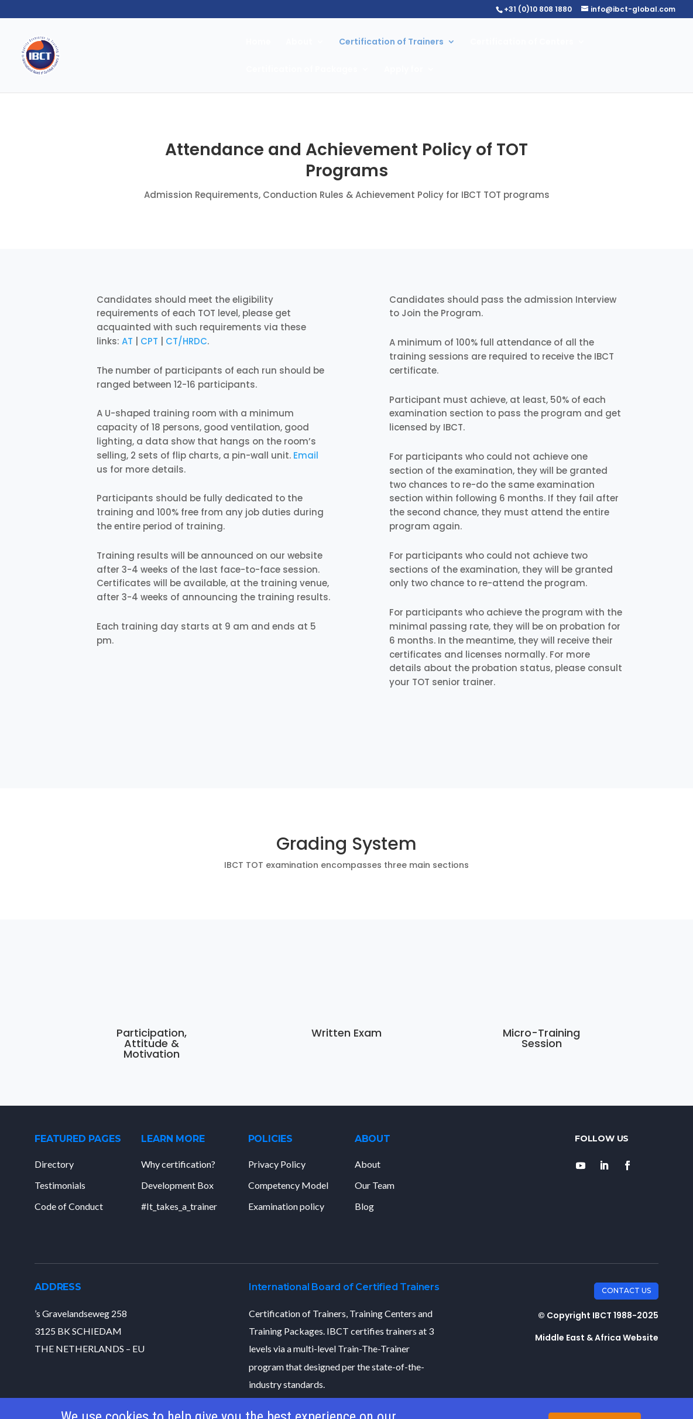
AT (127, 341)
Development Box (177, 1185)
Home (258, 42)
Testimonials (60, 1185)
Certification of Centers (522, 42)
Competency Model (288, 1185)
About (299, 42)
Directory (54, 1164)
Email (305, 455)
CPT (149, 341)
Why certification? (178, 1164)
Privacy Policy (277, 1164)
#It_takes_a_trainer (179, 1206)
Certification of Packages (302, 70)
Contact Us (626, 1290)
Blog (364, 1206)
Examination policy (286, 1206)
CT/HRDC (186, 341)
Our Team (374, 1185)
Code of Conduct (69, 1206)
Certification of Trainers (391, 42)
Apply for (403, 70)
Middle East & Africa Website (596, 1337)
